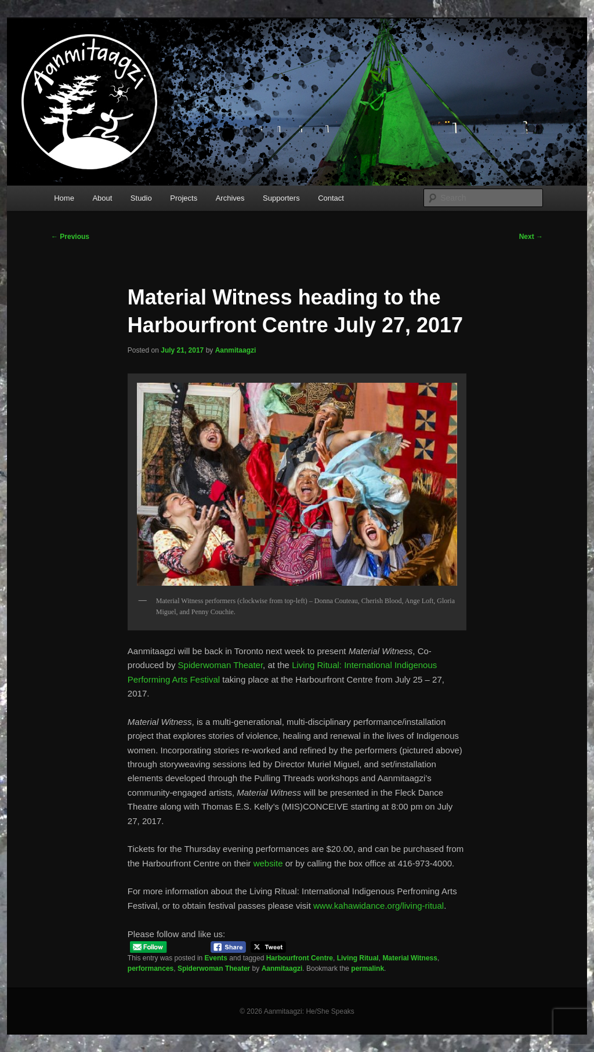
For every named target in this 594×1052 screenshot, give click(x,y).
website (268, 863)
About (102, 198)
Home (64, 198)
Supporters (281, 198)
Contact (331, 198)
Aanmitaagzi (235, 350)
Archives (230, 198)
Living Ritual (358, 958)
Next (531, 237)
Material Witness (409, 958)
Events (216, 958)
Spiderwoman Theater (220, 665)
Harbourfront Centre (299, 958)
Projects (183, 198)
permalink (367, 968)
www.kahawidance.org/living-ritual (378, 905)
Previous (70, 237)
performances (150, 968)
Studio (141, 198)
